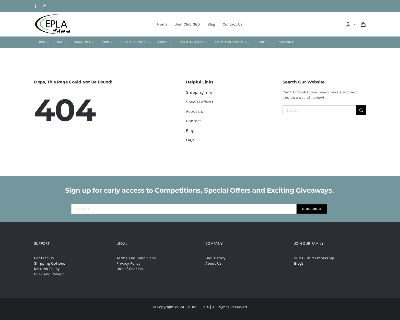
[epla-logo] (54, 15)
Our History (215, 258)
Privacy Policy (128, 263)
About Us (213, 263)
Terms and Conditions (136, 258)
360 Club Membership (314, 258)
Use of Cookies (129, 268)
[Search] (361, 110)
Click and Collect (49, 274)
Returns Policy (47, 268)
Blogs (299, 263)
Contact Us (44, 258)
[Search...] (319, 110)
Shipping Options (49, 263)
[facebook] (36, 6)
